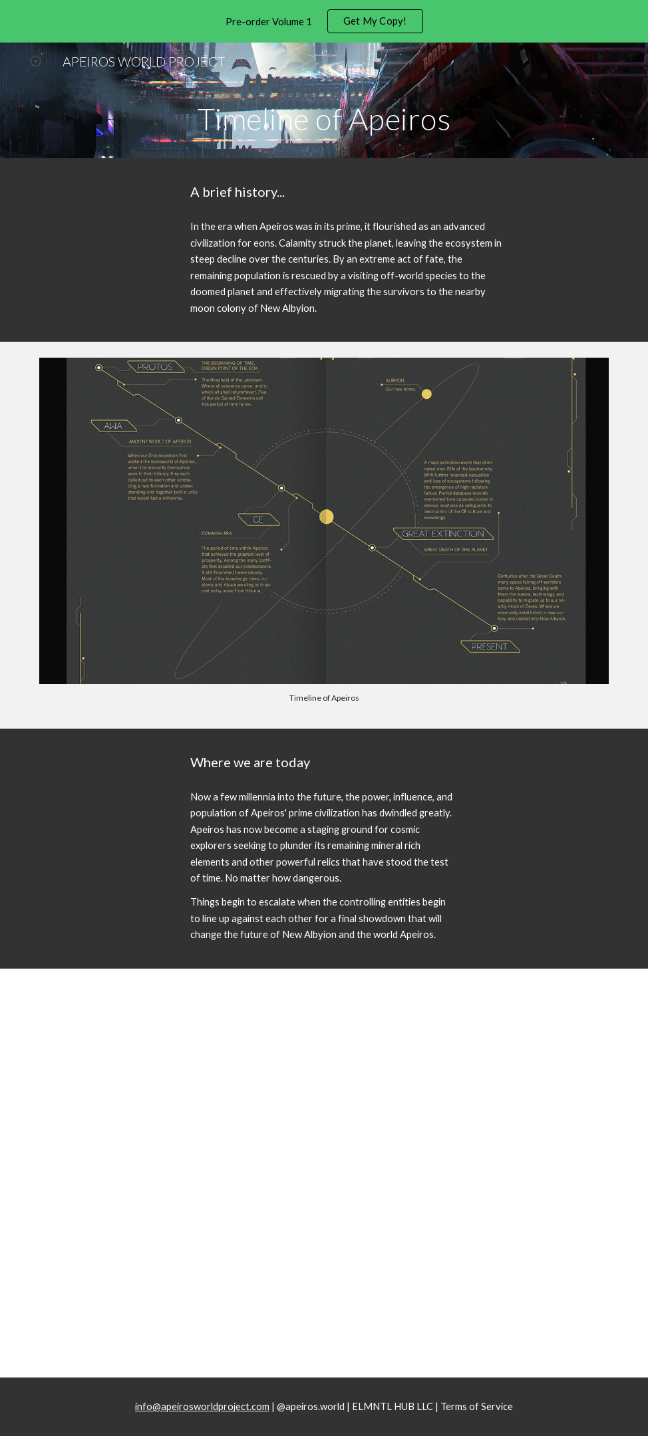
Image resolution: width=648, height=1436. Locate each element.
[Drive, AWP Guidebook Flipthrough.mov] (324, 1202)
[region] (324, 21)
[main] (323, 119)
